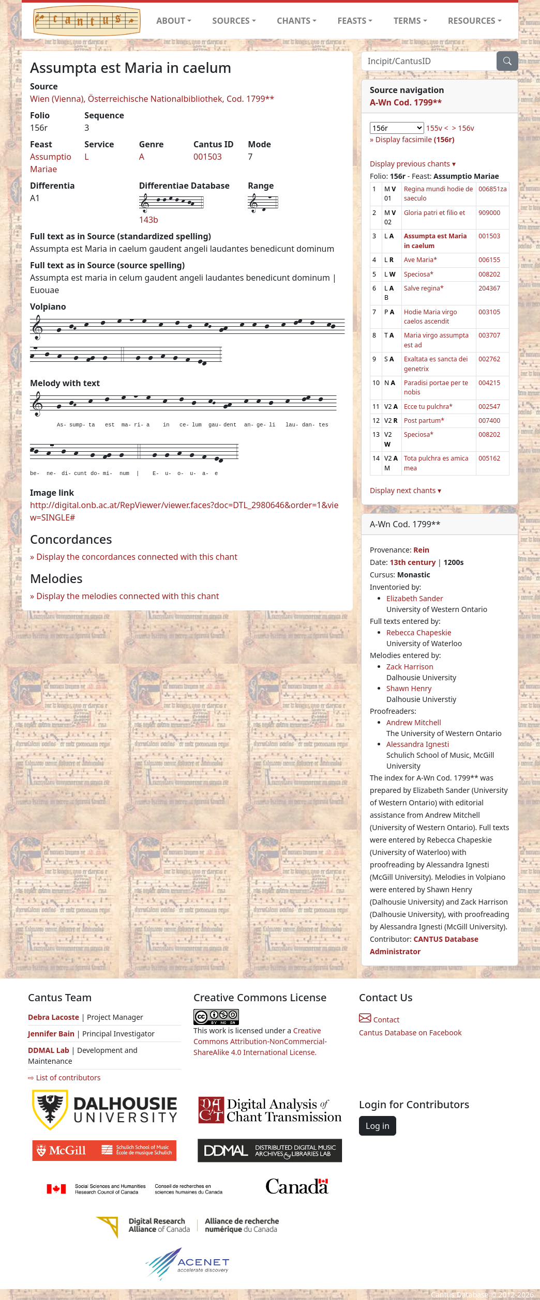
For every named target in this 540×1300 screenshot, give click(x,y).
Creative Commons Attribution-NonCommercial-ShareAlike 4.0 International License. (260, 1041)
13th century (412, 562)
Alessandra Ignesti (417, 744)
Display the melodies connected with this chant (127, 596)
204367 (489, 288)
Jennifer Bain (52, 1033)
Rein (421, 550)
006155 (489, 259)
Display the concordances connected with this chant (136, 556)
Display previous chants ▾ (413, 164)
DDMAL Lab (48, 1050)
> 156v (463, 128)
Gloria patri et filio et (434, 212)
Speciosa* (418, 274)
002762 (489, 359)
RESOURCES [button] (472, 20)
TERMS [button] (407, 20)
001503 (207, 156)
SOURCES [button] (231, 20)
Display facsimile (415, 139)
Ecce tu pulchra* (428, 406)
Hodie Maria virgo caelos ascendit (430, 317)
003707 (489, 335)
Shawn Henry (408, 688)
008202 (489, 274)
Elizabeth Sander (414, 598)
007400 (489, 420)
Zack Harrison (409, 666)
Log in (377, 1125)
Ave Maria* (420, 259)
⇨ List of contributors (64, 1077)
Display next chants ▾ (405, 490)
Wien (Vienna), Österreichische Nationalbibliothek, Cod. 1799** (152, 98)
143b (148, 219)
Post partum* (424, 420)
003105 (489, 312)
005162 (489, 458)
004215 (489, 382)
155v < (437, 128)
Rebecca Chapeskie (419, 632)
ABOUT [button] (170, 20)
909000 (489, 212)
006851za (492, 189)
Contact (379, 1019)
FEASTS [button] (352, 20)
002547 (489, 406)
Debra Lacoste (53, 1017)
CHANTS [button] (293, 20)
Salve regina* (424, 288)
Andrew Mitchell (413, 722)
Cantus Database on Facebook (410, 1032)
